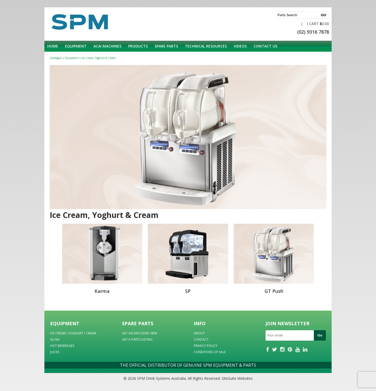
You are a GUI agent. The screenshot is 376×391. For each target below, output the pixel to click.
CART (314, 23)
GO (323, 15)
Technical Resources (206, 46)
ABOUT (199, 333)
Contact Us (265, 46)
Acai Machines (107, 46)
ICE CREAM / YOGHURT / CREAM (73, 333)
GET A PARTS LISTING (137, 339)
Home (52, 46)
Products (138, 46)
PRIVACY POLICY (206, 345)
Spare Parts (166, 46)
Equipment (76, 46)
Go (320, 335)
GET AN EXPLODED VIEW (139, 333)
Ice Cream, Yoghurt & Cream (99, 58)
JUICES (54, 352)
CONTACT (201, 339)
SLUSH (55, 339)
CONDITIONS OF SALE (210, 352)
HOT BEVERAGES (62, 345)
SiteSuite (229, 378)
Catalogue (56, 58)
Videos (240, 46)
